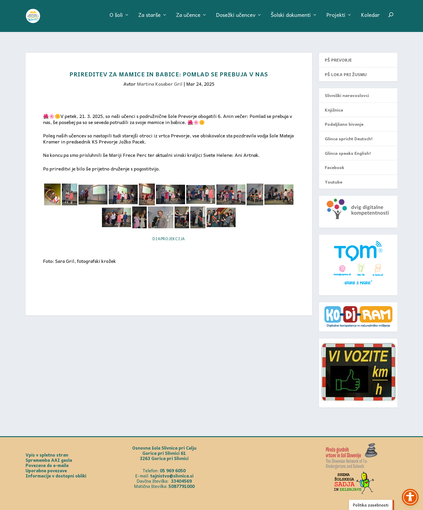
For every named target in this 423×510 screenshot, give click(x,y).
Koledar (370, 18)
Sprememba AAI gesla (49, 453)
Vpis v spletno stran (47, 448)
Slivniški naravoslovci (347, 89)
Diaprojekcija (169, 232)
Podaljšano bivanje (344, 117)
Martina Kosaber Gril (159, 77)
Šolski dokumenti (291, 18)
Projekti (335, 18)
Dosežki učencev (235, 18)
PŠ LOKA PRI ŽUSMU (346, 68)
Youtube (333, 175)
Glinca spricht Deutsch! (348, 132)
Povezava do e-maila (47, 458)
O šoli (116, 18)
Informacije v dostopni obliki (56, 469)
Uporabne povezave (46, 464)
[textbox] (169, 182)
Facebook (334, 161)
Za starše (149, 18)
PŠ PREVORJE (338, 53)
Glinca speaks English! (348, 146)
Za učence (188, 18)
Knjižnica (334, 103)
